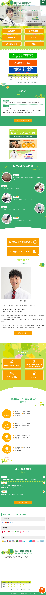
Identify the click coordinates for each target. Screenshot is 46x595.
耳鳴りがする (26, 412)
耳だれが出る (17, 413)
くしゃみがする (25, 423)
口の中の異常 (17, 450)
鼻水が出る (16, 423)
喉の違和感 (16, 435)
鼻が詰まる (16, 425)
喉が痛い (16, 437)
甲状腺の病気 (17, 447)
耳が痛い (16, 412)
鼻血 (15, 427)
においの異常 (24, 425)
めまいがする (26, 413)
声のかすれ (24, 437)
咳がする (16, 439)
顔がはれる (16, 449)
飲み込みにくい (25, 435)
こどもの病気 (26, 447)
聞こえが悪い (17, 415)
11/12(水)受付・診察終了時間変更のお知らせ (25, 103)
